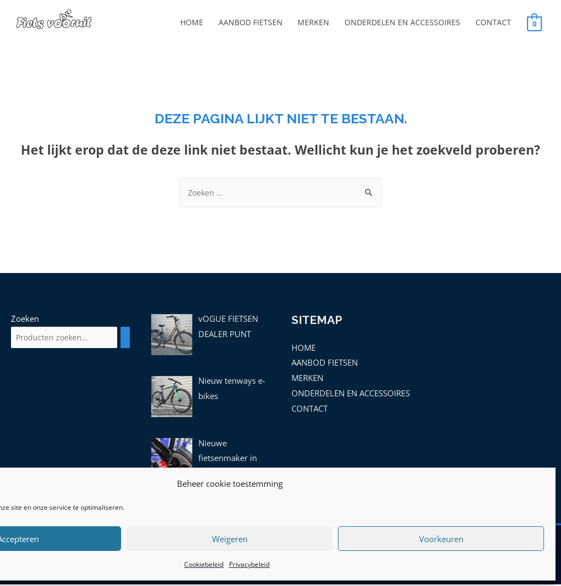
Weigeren (230, 538)
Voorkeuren (441, 538)
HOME (180, 23)
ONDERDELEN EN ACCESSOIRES (399, 23)
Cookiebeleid (204, 564)
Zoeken (25, 320)
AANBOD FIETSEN (242, 23)
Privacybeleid (249, 564)
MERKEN (307, 23)
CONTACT (492, 23)
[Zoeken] (136, 339)
